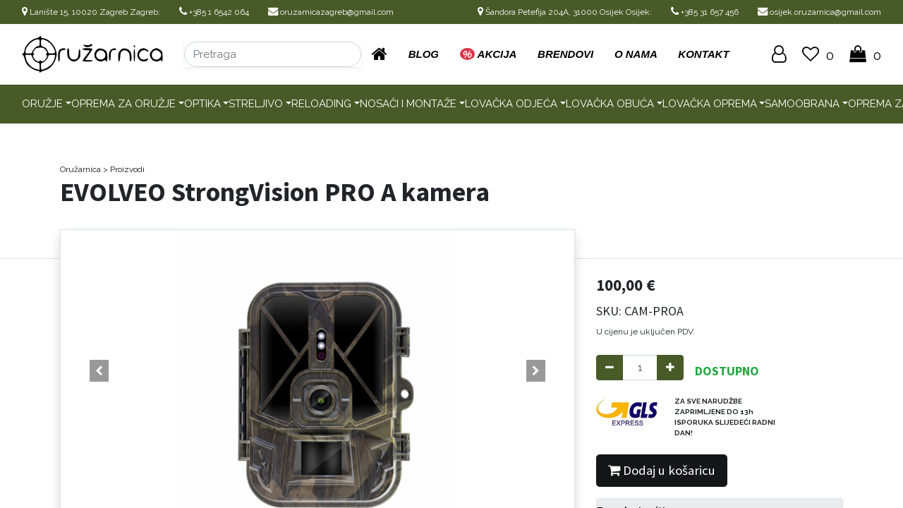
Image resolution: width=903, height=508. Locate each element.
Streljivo (256, 103)
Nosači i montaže (408, 103)
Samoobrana (802, 103)
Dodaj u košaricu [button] (661, 470)
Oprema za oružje (123, 103)
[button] (99, 371)
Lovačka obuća (610, 103)
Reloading (321, 103)
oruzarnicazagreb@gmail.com (331, 12)
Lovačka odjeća (511, 103)
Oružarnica (80, 169)
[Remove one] (609, 368)
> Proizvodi (124, 169)
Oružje (42, 103)
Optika (202, 103)
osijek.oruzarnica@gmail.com (819, 12)
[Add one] (670, 368)
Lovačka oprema (709, 103)
